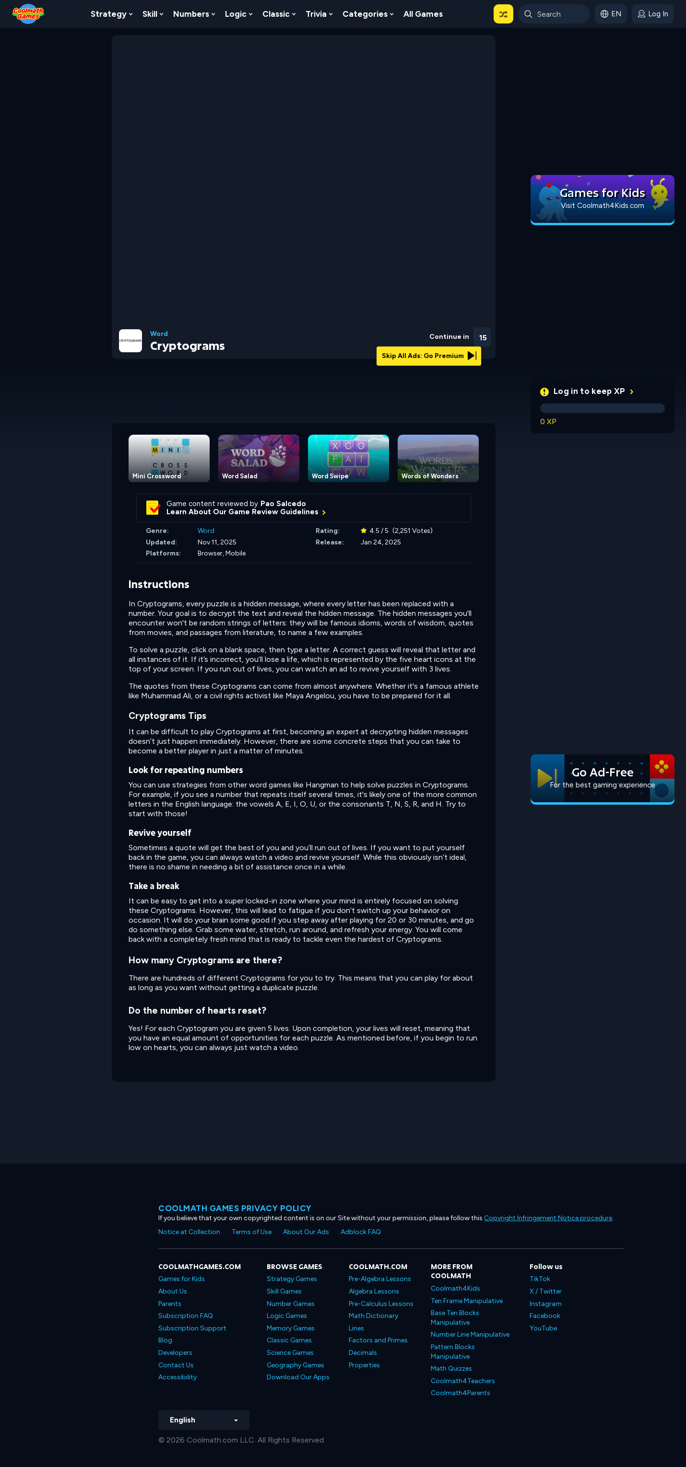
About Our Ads (306, 1232)
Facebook (545, 1316)
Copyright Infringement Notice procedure (548, 1218)
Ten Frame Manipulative (467, 1301)
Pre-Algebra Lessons (380, 1279)
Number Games (291, 1304)
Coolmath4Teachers (463, 1381)
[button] (503, 13)
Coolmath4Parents (460, 1393)
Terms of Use (252, 1232)
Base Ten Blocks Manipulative (455, 1318)
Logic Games (287, 1316)
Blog (165, 1340)
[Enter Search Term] (554, 13)
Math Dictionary (373, 1316)
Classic (276, 14)
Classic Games (289, 1340)
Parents (169, 1304)
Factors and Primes (378, 1340)
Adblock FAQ (361, 1232)
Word (159, 334)
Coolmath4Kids (455, 1288)
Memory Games (291, 1328)
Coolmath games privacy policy (235, 1208)
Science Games (290, 1353)
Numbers (191, 14)
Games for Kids (181, 1279)
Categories (365, 14)
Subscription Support (192, 1328)
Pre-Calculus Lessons (381, 1304)
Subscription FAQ (185, 1316)
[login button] (653, 13)
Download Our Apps (298, 1377)
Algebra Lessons (374, 1291)
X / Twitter (546, 1291)
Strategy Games (292, 1279)
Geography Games (295, 1365)
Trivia (316, 14)
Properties (364, 1365)
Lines (356, 1328)
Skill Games (284, 1291)
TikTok (540, 1279)
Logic (236, 14)
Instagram (546, 1304)
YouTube (543, 1328)
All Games (423, 14)
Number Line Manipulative (470, 1334)
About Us (172, 1291)
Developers (175, 1353)
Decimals (363, 1353)
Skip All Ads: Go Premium (429, 355)
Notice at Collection (189, 1232)
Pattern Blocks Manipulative (453, 1352)
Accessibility (177, 1377)
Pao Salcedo (283, 503)
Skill (149, 14)
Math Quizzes (451, 1368)
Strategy (109, 14)
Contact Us (176, 1365)
